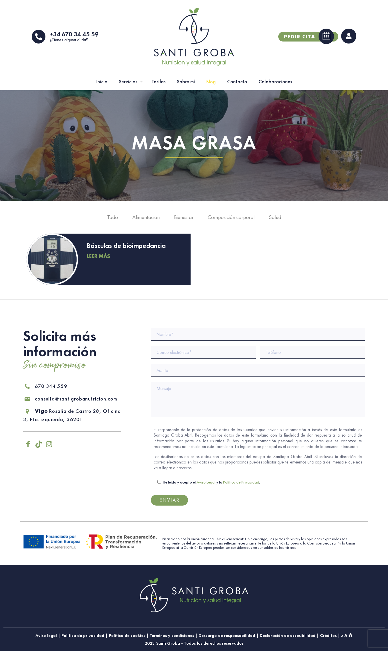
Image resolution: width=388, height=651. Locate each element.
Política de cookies (127, 635)
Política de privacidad (82, 635)
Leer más (98, 258)
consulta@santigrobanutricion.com (71, 398)
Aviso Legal (206, 481)
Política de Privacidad (241, 481)
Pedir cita (309, 37)
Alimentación (146, 219)
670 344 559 (45, 385)
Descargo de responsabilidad (227, 635)
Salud (275, 219)
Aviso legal (46, 635)
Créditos (328, 635)
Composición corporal (231, 219)
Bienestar (183, 219)
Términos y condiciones (172, 635)
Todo (112, 219)
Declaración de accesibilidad (287, 635)
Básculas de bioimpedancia (126, 247)
